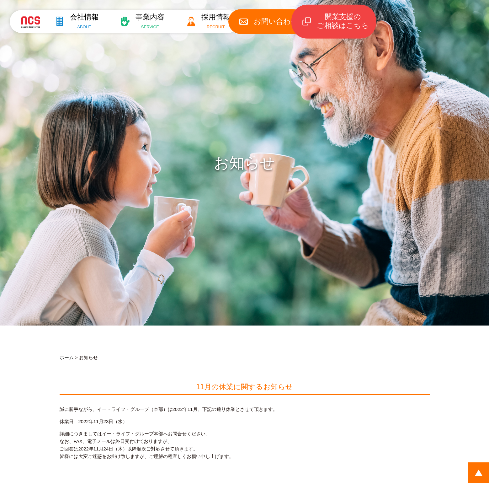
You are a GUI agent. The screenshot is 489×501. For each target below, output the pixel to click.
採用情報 (219, 21)
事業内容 (150, 21)
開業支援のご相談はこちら (350, 21)
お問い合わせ (283, 21)
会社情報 (81, 21)
